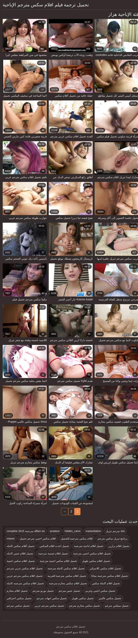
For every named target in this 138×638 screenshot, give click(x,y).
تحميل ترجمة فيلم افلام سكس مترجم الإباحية (44, 4)
